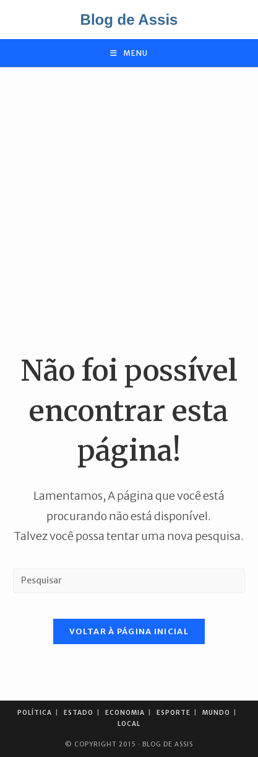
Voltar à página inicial (129, 631)
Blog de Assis (129, 19)
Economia (125, 713)
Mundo (216, 713)
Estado (78, 713)
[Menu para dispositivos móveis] (129, 53)
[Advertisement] (129, 209)
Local (129, 724)
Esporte (174, 713)
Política (34, 713)
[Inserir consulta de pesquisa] (129, 581)
